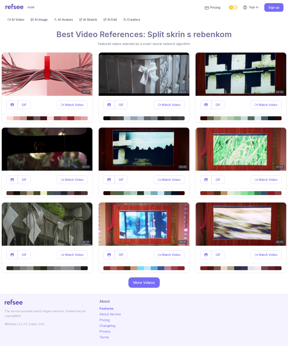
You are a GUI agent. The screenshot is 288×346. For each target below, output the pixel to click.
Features (106, 308)
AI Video (16, 20)
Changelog (107, 326)
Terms (104, 337)
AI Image (39, 20)
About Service (110, 314)
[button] (12, 104)
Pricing (212, 7)
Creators (131, 20)
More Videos (144, 283)
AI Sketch (88, 20)
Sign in (250, 7)
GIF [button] (24, 105)
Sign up (273, 7)
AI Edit (110, 20)
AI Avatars (63, 20)
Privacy (105, 331)
